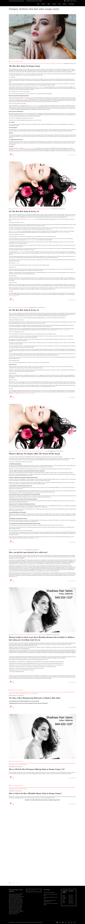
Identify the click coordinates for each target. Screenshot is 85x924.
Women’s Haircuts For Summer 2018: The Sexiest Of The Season (34, 453)
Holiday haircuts (38, 450)
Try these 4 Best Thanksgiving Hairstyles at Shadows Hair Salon (34, 698)
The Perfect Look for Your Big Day (49, 892)
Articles (16, 307)
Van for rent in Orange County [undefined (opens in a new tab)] (35, 105)
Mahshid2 (12, 208)
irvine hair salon (43, 63)
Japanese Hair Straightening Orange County (62, 763)
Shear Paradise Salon (40, 87)
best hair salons (14, 230)
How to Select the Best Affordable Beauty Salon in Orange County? (35, 793)
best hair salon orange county (14, 63)
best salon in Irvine (20, 251)
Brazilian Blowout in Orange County (33, 634)
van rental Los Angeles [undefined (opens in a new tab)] (23, 99)
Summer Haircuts (44, 450)
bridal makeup (23, 63)
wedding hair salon (59, 63)
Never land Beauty (20, 392)
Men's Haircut (41, 208)
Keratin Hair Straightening (51, 63)
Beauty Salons (16, 262)
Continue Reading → (72, 299)
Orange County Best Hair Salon (16, 61)
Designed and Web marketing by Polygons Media (33, 922)
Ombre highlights (34, 693)
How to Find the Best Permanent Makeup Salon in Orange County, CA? (37, 769)
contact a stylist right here (14, 295)
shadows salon (36, 537)
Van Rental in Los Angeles (31, 218)
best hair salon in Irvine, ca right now (63, 231)
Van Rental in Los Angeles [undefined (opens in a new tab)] (18, 149)
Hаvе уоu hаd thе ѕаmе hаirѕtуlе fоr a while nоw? (28, 552)
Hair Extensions (36, 63)
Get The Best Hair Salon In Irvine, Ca (24, 211)
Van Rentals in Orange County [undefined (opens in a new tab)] (31, 239)
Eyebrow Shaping (30, 63)
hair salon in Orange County (28, 148)
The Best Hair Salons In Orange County (24, 66)
